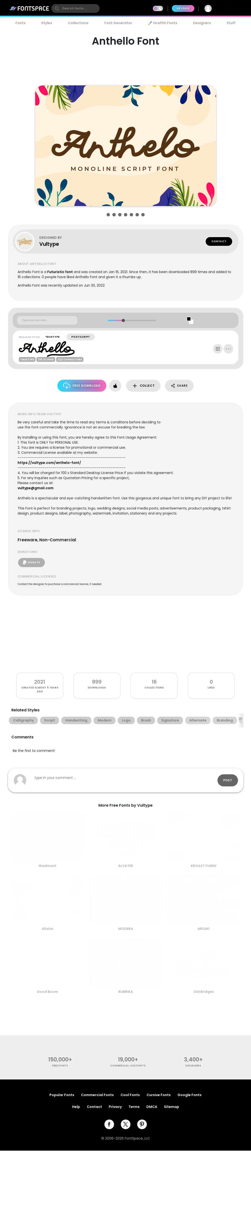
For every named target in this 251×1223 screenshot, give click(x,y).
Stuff (231, 23)
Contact (218, 241)
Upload (183, 8)
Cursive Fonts (159, 1094)
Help (76, 1106)
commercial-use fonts (128, 1065)
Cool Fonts (130, 1094)
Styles (46, 23)
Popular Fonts (61, 1094)
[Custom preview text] (47, 320)
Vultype (49, 243)
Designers (202, 23)
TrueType (52, 337)
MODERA (125, 928)
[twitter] (125, 1124)
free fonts (60, 1065)
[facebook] (109, 1124)
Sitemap (171, 1106)
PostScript (80, 337)
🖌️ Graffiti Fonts (162, 23)
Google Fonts (189, 1094)
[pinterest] (142, 1124)
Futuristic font (60, 271)
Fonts (20, 23)
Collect (143, 386)
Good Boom (47, 991)
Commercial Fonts (97, 1094)
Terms (134, 1106)
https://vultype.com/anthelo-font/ (49, 462)
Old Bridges (203, 991)
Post (227, 780)
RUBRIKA (125, 991)
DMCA (151, 1106)
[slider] (123, 320)
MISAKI (204, 928)
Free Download (82, 386)
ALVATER (125, 865)
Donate (31, 562)
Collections (78, 23)
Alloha (47, 928)
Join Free (230, 8)
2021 (39, 681)
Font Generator (118, 23)
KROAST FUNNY (204, 865)
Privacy (115, 1106)
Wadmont (47, 865)
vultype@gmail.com (36, 488)
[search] (75, 8)
